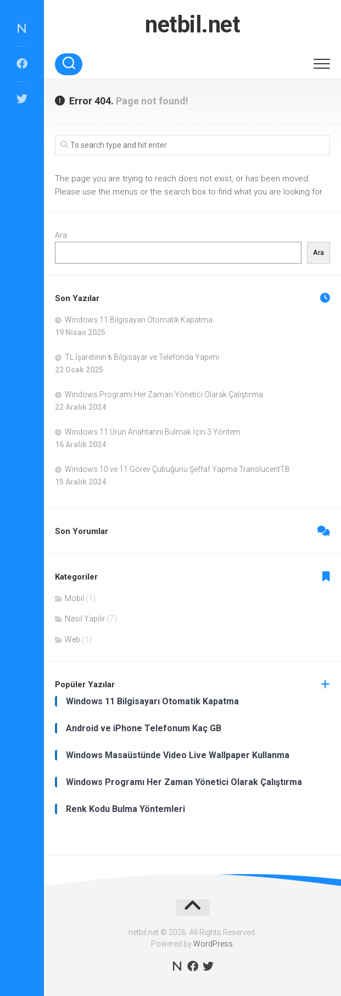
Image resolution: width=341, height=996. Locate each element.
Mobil (74, 598)
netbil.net (192, 24)
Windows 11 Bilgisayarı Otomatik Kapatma (139, 319)
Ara (61, 235)
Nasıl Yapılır (85, 618)
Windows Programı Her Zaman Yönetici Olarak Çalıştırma (164, 394)
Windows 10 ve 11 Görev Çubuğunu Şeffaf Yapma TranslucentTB (177, 469)
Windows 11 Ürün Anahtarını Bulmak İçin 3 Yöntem (153, 431)
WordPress (213, 943)
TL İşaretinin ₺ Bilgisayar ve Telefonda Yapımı (142, 357)
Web (72, 639)
